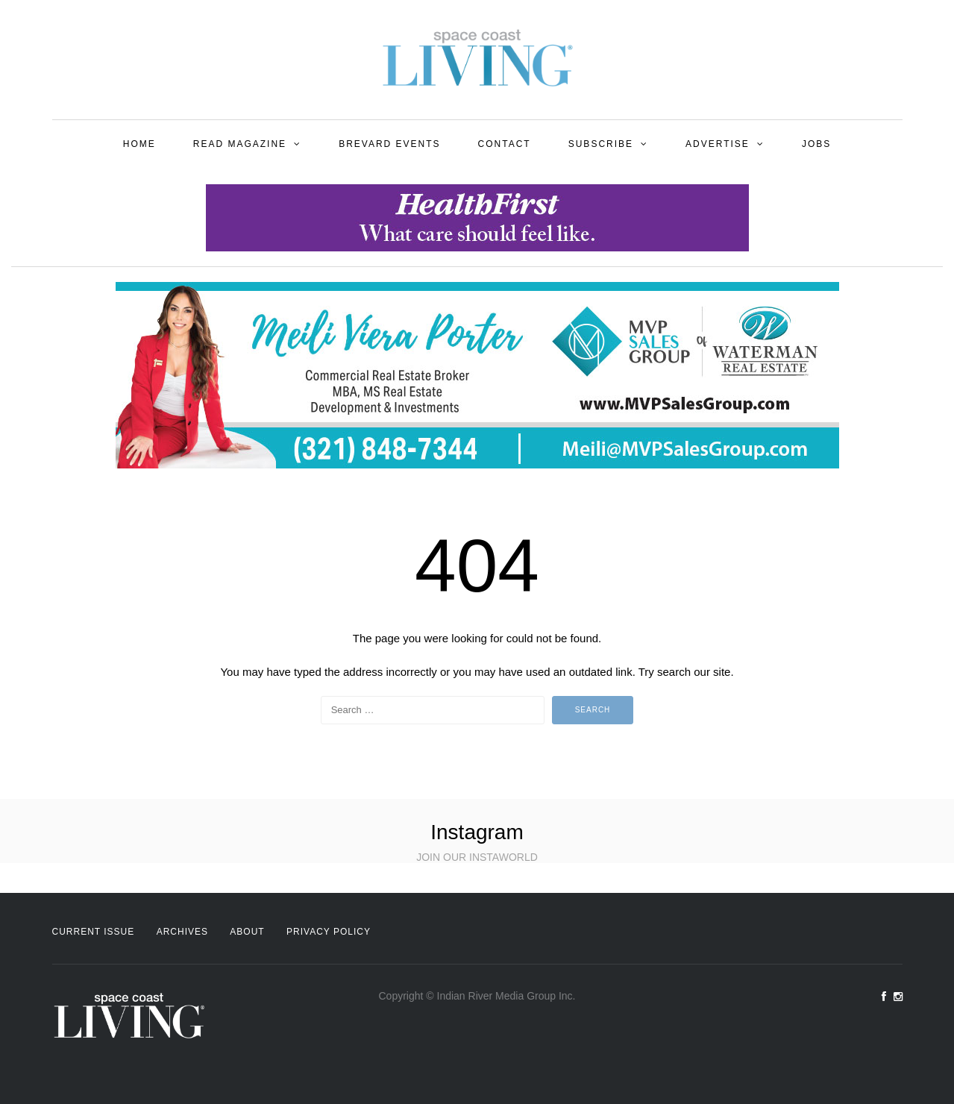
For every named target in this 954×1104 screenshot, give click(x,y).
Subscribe (600, 144)
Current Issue (93, 931)
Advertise (717, 144)
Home (139, 144)
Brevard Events (389, 144)
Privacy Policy (328, 931)
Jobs (816, 144)
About (247, 931)
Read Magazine (239, 144)
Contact (504, 144)
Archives (182, 931)
